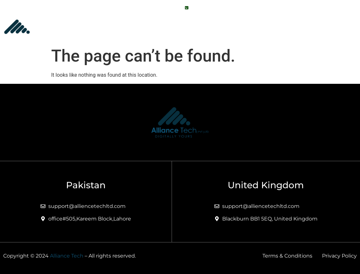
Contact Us (336, 26)
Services (203, 26)
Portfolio (244, 26)
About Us (165, 26)
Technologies (289, 26)
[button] (203, 26)
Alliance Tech (66, 256)
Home (134, 26)
